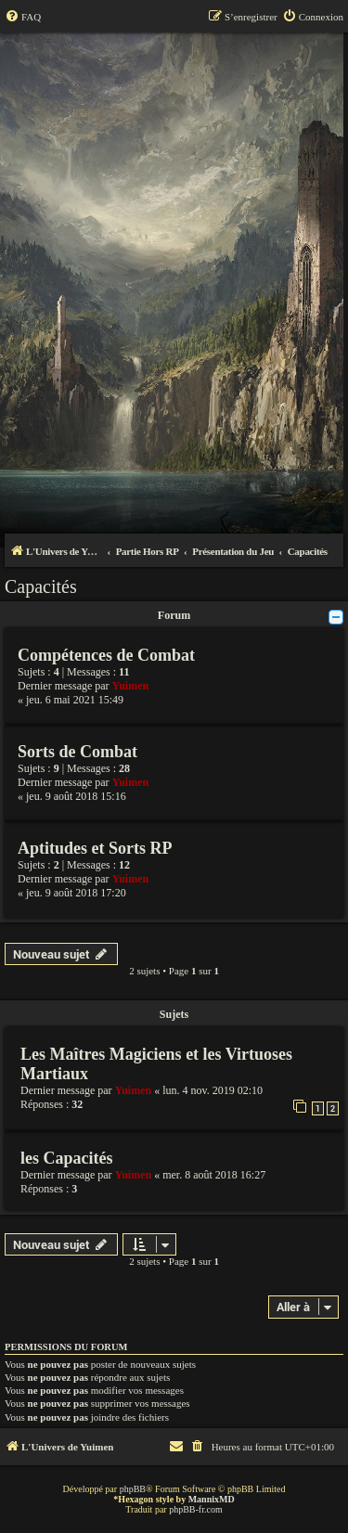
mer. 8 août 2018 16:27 (213, 1174)
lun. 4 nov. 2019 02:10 (212, 1090)
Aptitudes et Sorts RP (95, 848)
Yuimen (130, 685)
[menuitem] (23, 17)
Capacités (41, 586)
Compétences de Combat (106, 655)
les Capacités (66, 1158)
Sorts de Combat (77, 751)
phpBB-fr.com (196, 1509)
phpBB (133, 1489)
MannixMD (211, 1499)
